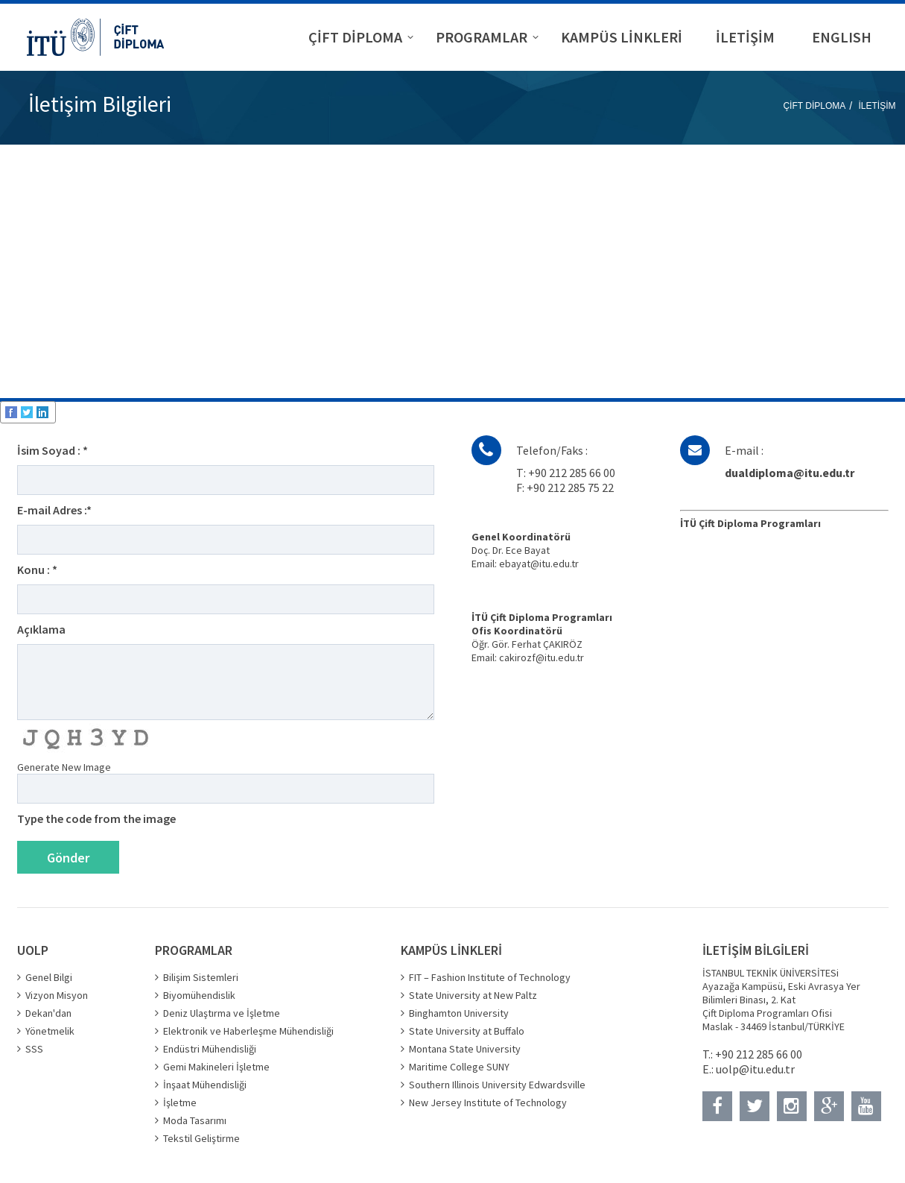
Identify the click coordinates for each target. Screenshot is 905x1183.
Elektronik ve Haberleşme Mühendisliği (248, 1031)
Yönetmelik (49, 1031)
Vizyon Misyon (56, 995)
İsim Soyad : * (52, 450)
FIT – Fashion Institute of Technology (490, 977)
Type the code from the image (96, 818)
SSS (34, 1049)
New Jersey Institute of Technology (488, 1102)
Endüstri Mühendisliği (209, 1049)
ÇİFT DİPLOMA (814, 106)
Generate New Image (64, 767)
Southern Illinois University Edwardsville (497, 1084)
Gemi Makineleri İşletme (216, 1066)
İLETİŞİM (876, 106)
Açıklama (41, 629)
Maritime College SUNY (459, 1066)
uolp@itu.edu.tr (755, 1068)
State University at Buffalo (466, 1031)
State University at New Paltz (473, 995)
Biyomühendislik (199, 995)
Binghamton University (459, 1013)
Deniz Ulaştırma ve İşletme (221, 1013)
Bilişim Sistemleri (200, 977)
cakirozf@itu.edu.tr (541, 657)
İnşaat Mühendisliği (205, 1084)
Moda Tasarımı (194, 1120)
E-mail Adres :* (54, 509)
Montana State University (465, 1049)
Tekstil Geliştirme (201, 1138)
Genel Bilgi (48, 977)
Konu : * (37, 569)
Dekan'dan (48, 1013)
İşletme (180, 1102)
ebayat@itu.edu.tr (539, 563)
